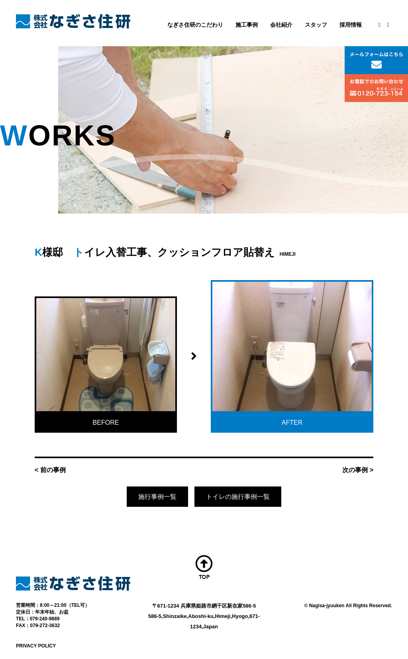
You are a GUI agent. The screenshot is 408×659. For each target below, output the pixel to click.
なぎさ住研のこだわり (195, 25)
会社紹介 (281, 25)
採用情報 (350, 25)
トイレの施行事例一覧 (238, 496)
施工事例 (246, 25)
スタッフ (316, 25)
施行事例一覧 (157, 496)
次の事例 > (357, 470)
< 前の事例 (50, 470)
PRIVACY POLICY (36, 646)
